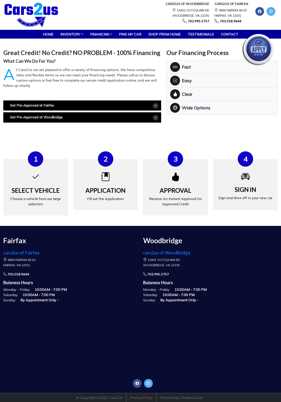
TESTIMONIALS (201, 34)
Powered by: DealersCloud (181, 397)
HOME (48, 34)
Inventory (70, 34)
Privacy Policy (141, 397)
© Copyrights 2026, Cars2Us (99, 397)
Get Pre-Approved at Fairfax (84, 106)
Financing (99, 34)
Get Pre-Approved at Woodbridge (84, 117)
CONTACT (229, 34)
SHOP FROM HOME (164, 34)
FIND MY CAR (130, 34)
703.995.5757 (198, 21)
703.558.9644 (230, 21)
